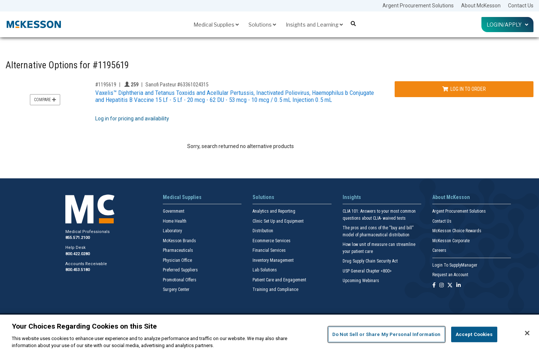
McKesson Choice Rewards (456, 230)
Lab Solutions (265, 270)
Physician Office (177, 260)
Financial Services (269, 250)
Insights (352, 197)
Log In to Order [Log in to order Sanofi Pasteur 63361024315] (464, 89)
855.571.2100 (77, 237)
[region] (269, 334)
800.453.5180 (77, 269)
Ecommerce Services (272, 240)
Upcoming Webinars (361, 280)
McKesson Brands (179, 240)
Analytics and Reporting (274, 211)
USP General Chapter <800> (367, 271)
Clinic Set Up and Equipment (278, 221)
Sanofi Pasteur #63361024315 (177, 85)
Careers (439, 250)
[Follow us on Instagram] (441, 285)
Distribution (263, 230)
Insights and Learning (314, 24)
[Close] (527, 333)
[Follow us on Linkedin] (458, 285)
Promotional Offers (179, 279)
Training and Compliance (275, 289)
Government (173, 211)
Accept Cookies (474, 334)
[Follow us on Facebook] (434, 285)
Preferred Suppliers (180, 270)
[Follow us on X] (450, 285)
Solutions (262, 24)
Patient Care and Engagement (279, 279)
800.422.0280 (77, 253)
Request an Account (450, 274)
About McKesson (481, 5)
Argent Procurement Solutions (418, 5)
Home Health (174, 221)
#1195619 (105, 85)
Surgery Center (176, 289)
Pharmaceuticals (178, 250)
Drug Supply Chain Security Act (370, 261)
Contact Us (520, 5)
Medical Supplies (216, 24)
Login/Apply (507, 24)
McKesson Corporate (451, 240)
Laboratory (172, 230)
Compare (45, 99)
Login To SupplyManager (454, 265)
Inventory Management (273, 260)
